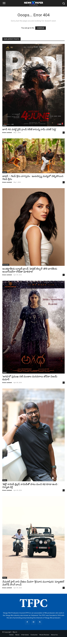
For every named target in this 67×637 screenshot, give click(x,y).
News (4, 125)
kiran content (7, 132)
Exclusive (5, 265)
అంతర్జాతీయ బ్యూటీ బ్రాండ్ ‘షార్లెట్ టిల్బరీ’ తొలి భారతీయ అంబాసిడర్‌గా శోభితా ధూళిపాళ (29, 270)
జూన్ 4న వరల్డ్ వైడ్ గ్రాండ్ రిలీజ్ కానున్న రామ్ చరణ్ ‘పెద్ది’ (29, 129)
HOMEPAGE (40, 28)
